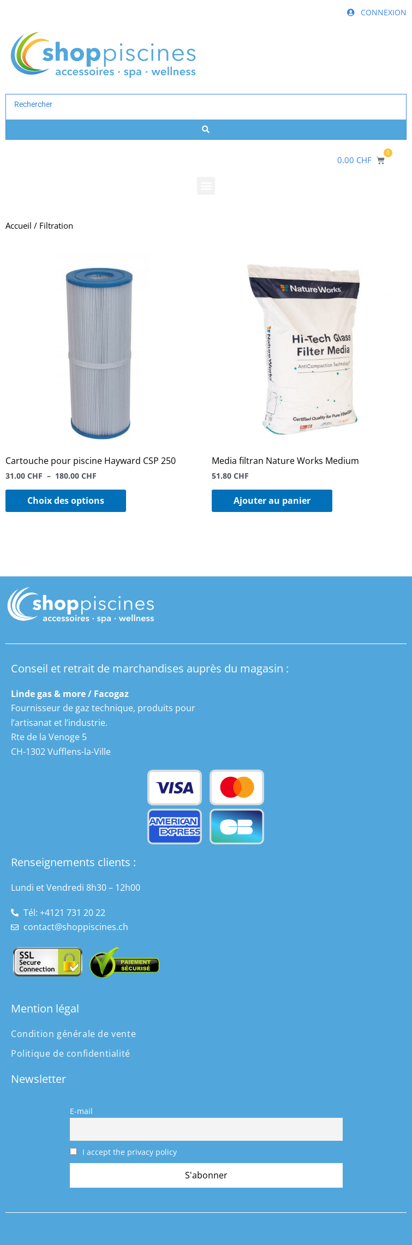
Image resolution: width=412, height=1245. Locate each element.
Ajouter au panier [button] (272, 501)
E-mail (81, 1111)
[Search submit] (206, 129)
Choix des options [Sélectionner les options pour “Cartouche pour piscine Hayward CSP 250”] (65, 501)
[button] (206, 186)
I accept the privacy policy (123, 1152)
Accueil (18, 225)
